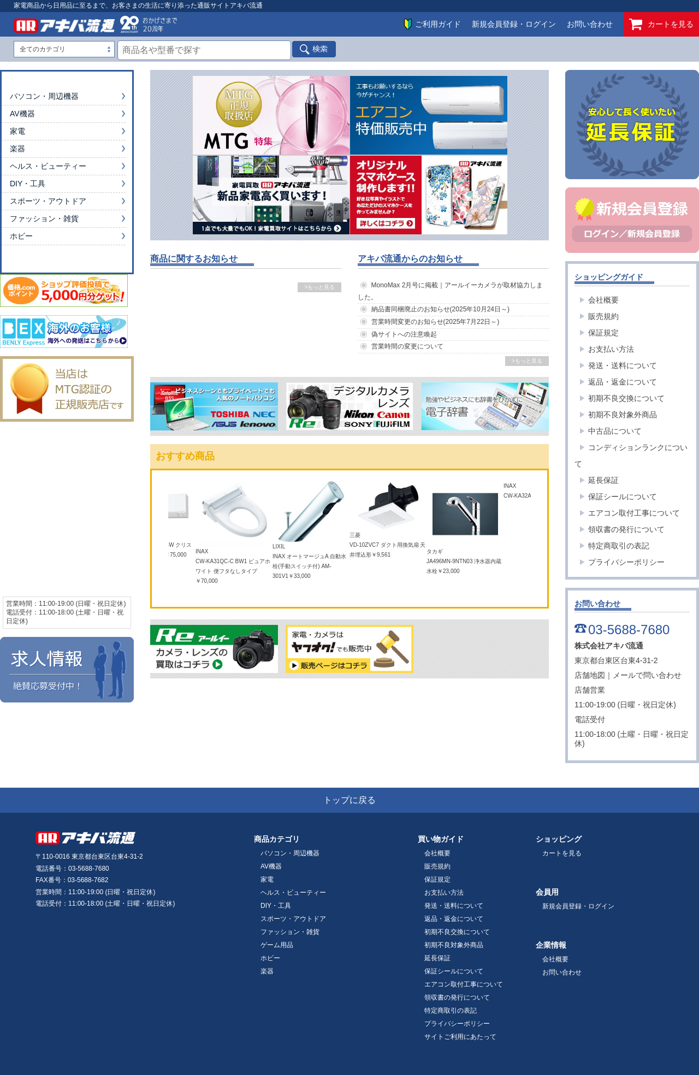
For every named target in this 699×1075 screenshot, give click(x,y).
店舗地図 (589, 675)
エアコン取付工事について (634, 513)
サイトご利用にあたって (460, 1037)
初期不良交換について (626, 398)
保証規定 (603, 332)
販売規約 (603, 316)
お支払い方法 (611, 349)
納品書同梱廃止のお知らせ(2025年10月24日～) (440, 309)
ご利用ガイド (438, 24)
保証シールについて (622, 496)
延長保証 (603, 480)
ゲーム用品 (276, 945)
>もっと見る (319, 287)
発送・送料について (622, 365)
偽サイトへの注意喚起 (404, 334)
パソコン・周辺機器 (44, 96)
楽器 (17, 148)
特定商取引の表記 (618, 545)
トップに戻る (349, 800)
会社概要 (603, 300)
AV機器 (22, 113)
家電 (17, 131)
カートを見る (661, 24)
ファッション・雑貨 (44, 218)
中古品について (615, 431)
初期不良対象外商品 (622, 414)
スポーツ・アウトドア (48, 201)
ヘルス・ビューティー (48, 166)
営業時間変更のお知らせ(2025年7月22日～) (435, 322)
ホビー (21, 236)
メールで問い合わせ (647, 675)
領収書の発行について (626, 529)
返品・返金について (622, 381)
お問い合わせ (590, 24)
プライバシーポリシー (626, 562)
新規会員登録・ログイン (514, 24)
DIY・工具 (27, 183)
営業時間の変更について (407, 346)
